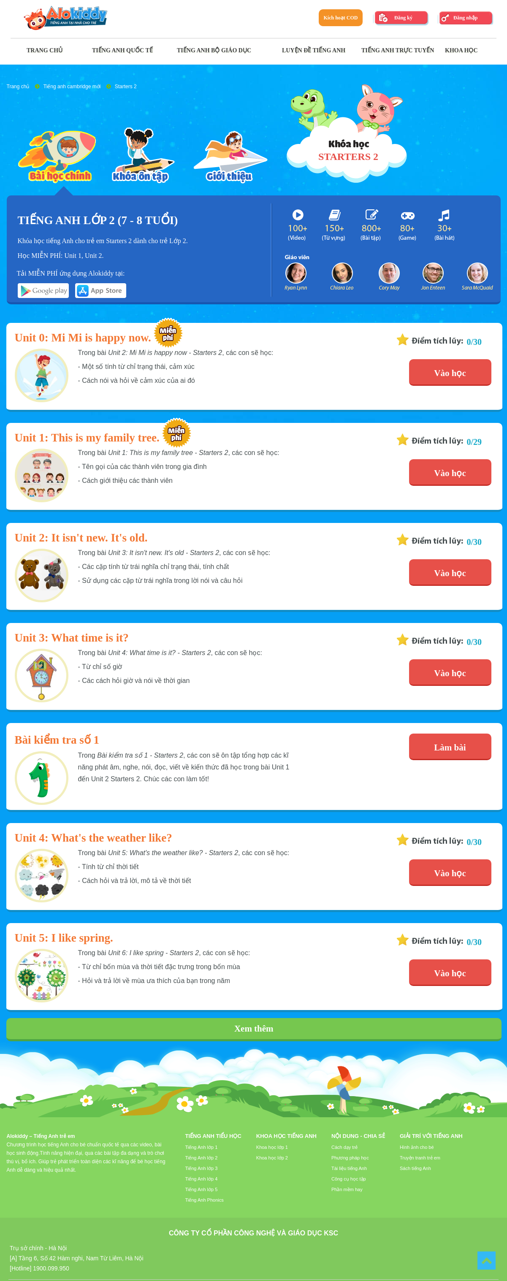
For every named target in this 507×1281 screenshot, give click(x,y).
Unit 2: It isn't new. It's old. (81, 537)
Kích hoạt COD (340, 18)
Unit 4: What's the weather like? (93, 837)
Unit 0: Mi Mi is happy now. (83, 337)
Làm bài (450, 747)
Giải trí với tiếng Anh (431, 1136)
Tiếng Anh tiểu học (213, 1136)
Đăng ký (403, 18)
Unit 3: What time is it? (72, 637)
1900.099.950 (51, 1268)
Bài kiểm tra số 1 (57, 740)
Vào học (450, 373)
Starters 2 (126, 86)
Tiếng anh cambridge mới (72, 86)
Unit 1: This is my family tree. (87, 437)
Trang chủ (18, 86)
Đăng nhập (465, 18)
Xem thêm (254, 1029)
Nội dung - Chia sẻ (358, 1136)
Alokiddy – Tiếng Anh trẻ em (41, 1136)
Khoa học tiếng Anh (286, 1136)
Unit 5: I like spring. (64, 938)
